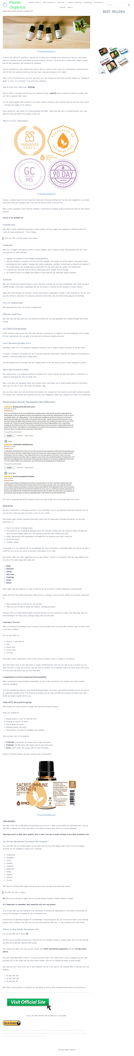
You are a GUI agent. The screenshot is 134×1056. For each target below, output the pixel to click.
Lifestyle (62, 7)
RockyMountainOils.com (47, 51)
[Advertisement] (113, 30)
